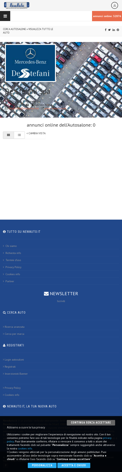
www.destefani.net (55, 108)
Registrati (9, 366)
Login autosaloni (13, 359)
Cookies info (11, 274)
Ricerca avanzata (13, 327)
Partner (8, 281)
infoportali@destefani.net (23, 108)
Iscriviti (61, 301)
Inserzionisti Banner (15, 373)
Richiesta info (12, 253)
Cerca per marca (13, 334)
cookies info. (25, 448)
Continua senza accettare (91, 422)
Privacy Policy (12, 267)
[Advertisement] (61, 171)
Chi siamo (10, 246)
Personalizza (42, 465)
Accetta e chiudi (73, 465)
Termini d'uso (12, 260)
